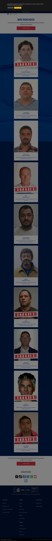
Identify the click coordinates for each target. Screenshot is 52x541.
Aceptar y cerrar (18, 7)
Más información (11, 7)
